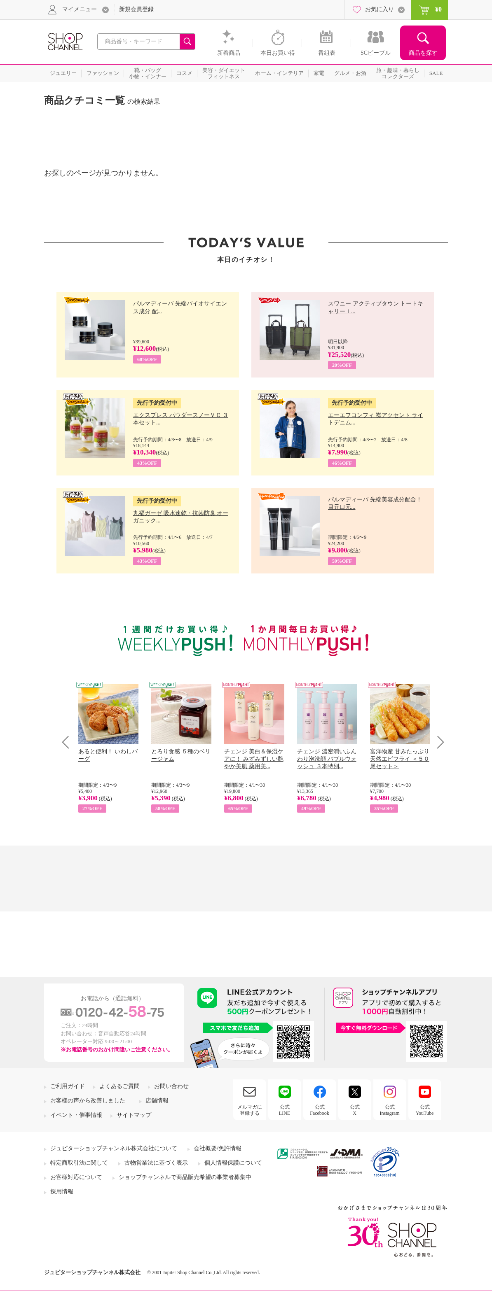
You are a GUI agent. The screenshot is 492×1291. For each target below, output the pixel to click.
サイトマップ (134, 1115)
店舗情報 (157, 1101)
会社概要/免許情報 (217, 1148)
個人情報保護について (233, 1163)
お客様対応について (76, 1177)
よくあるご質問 (119, 1086)
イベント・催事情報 (76, 1115)
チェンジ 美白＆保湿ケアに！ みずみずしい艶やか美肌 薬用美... (253, 758)
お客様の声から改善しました (87, 1101)
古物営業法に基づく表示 (156, 1163)
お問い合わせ (171, 1086)
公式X (355, 1110)
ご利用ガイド (67, 1086)
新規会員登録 (136, 9)
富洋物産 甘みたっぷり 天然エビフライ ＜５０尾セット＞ (399, 758)
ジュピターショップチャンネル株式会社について (113, 1148)
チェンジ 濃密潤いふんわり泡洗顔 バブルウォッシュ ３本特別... (326, 758)
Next (438, 742)
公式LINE (284, 1110)
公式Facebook (319, 1110)
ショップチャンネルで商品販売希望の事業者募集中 (185, 1177)
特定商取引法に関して (79, 1163)
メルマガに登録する (249, 1110)
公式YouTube (425, 1110)
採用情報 (61, 1191)
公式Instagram (390, 1110)
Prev (68, 742)
